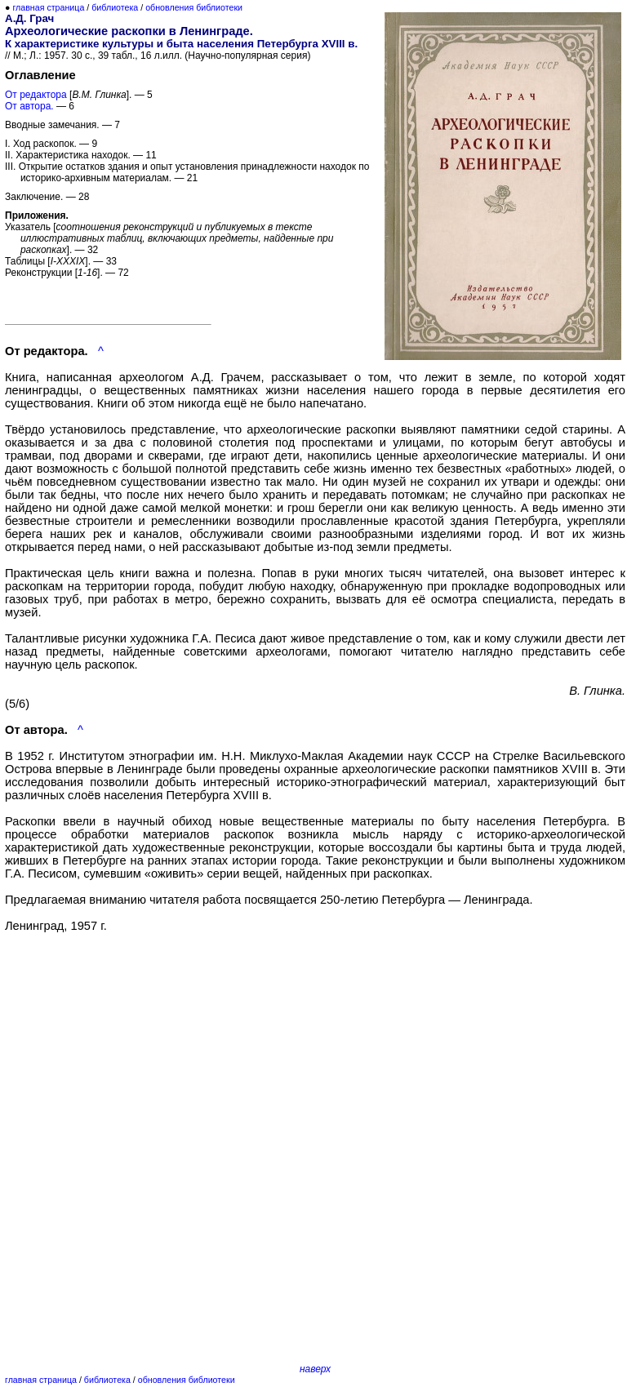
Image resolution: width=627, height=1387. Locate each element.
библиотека (114, 7)
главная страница (48, 7)
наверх (315, 1369)
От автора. (29, 106)
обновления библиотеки (193, 7)
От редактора (36, 94)
